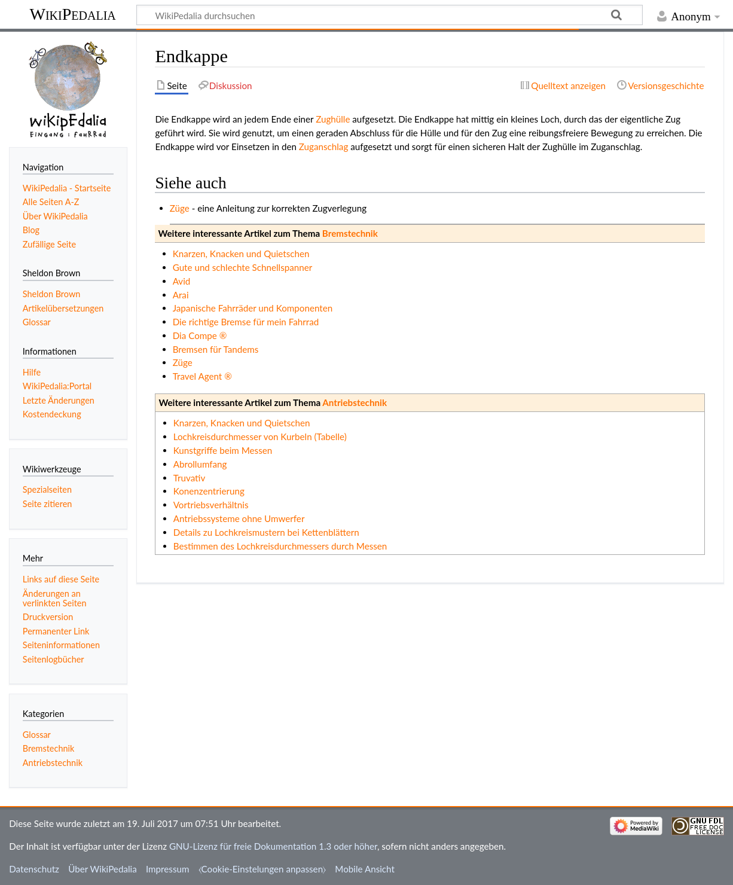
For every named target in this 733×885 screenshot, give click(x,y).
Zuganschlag (324, 146)
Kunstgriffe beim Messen (223, 450)
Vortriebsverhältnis (211, 504)
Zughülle (333, 119)
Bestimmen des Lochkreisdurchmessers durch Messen (280, 546)
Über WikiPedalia (102, 868)
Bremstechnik (350, 233)
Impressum (168, 868)
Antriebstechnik (354, 402)
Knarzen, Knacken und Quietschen (241, 253)
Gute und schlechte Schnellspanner (243, 267)
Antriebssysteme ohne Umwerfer (239, 518)
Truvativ (189, 477)
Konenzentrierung (209, 491)
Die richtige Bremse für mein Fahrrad (246, 321)
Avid (182, 281)
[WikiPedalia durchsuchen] (389, 15)
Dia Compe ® (200, 335)
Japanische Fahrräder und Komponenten (253, 308)
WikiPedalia (72, 14)
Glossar (37, 735)
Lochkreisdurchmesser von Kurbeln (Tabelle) (260, 436)
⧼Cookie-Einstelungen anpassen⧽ (262, 868)
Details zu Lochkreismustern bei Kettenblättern (266, 532)
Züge (180, 208)
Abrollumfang (200, 464)
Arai (181, 294)
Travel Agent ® (202, 376)
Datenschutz (34, 868)
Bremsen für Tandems (216, 349)
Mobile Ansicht (365, 868)
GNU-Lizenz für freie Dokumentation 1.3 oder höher (273, 846)
